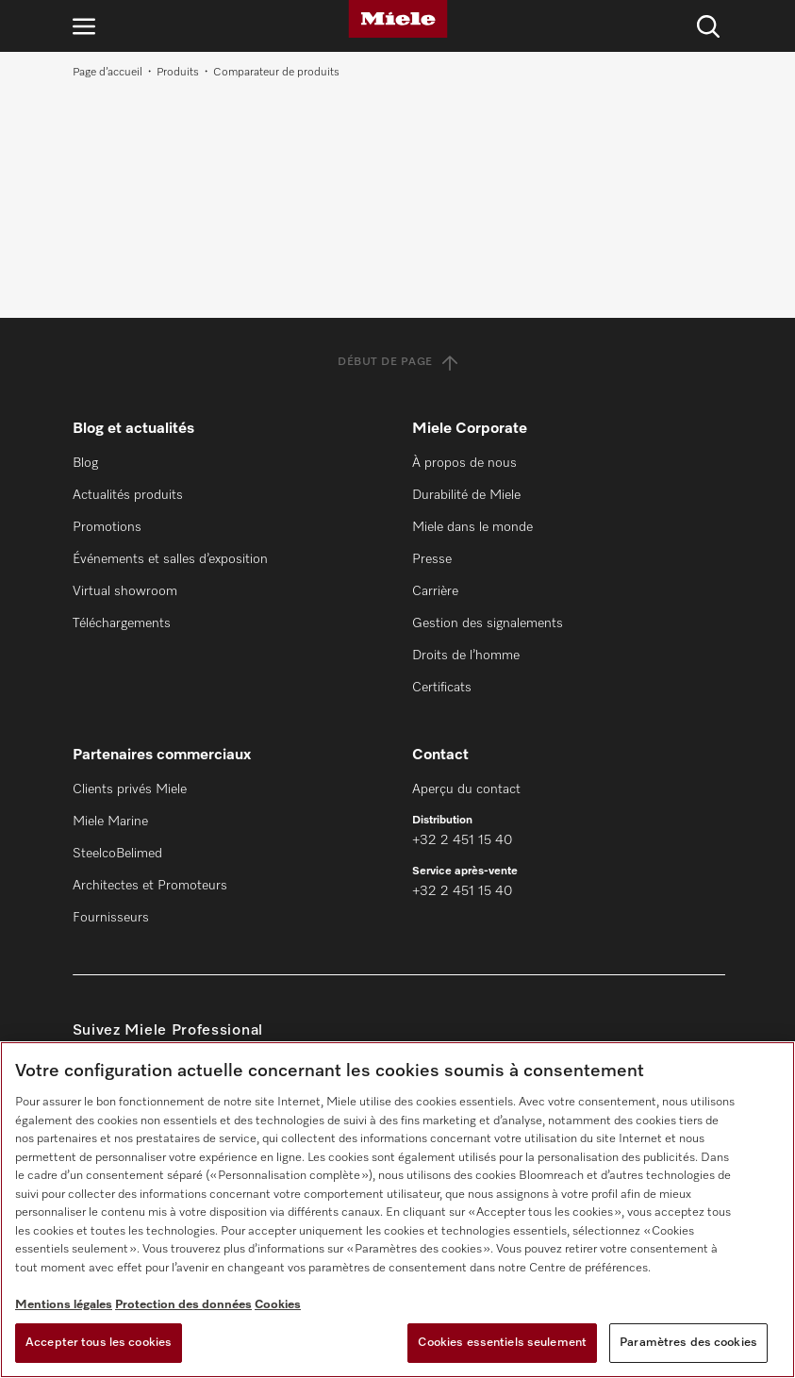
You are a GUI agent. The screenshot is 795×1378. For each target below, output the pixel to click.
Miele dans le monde (472, 527)
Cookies (278, 1305)
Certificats (442, 687)
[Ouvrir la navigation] (84, 26)
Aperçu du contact (466, 789)
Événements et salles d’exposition (170, 559)
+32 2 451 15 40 (462, 840)
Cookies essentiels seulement (502, 1342)
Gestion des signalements (487, 623)
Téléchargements (122, 623)
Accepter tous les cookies (98, 1342)
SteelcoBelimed (117, 853)
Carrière (435, 591)
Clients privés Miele (130, 789)
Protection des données (183, 1305)
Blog (85, 463)
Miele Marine (110, 821)
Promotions (107, 527)
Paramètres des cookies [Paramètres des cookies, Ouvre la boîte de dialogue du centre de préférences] (688, 1342)
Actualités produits (128, 495)
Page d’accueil (107, 72)
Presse (432, 559)
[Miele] (397, 19)
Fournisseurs (111, 917)
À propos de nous (464, 463)
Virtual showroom (125, 591)
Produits (178, 72)
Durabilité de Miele (466, 495)
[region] (397, 1209)
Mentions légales (63, 1305)
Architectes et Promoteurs (150, 885)
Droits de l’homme (466, 655)
